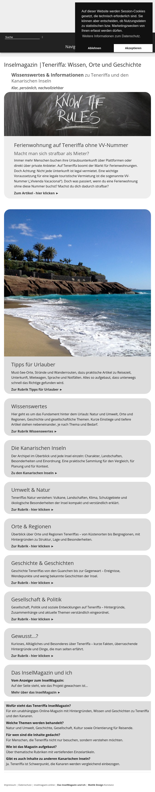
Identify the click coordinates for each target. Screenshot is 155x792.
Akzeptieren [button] (133, 48)
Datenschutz (24, 784)
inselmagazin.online (44, 784)
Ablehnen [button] (94, 48)
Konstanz (101, 784)
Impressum (10, 784)
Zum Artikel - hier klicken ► (35, 190)
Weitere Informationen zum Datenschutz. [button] (111, 36)
